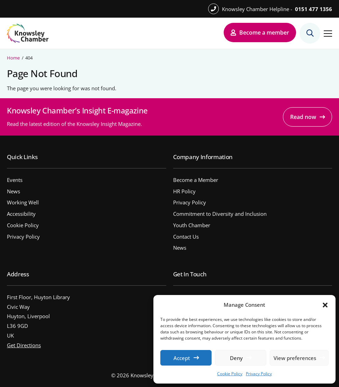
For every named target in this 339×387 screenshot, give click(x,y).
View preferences (295, 357)
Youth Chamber (191, 225)
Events (15, 179)
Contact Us (186, 236)
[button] (325, 305)
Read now (303, 117)
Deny (236, 357)
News (13, 191)
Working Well (23, 202)
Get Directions (24, 345)
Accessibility (21, 213)
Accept (181, 357)
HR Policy (184, 191)
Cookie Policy (229, 374)
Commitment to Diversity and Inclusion (220, 213)
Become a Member (195, 179)
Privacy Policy (259, 374)
